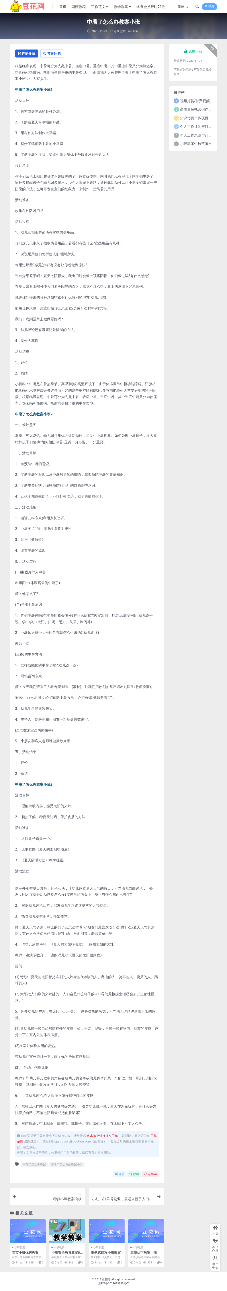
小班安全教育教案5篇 (65, 1254)
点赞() (150, 1174)
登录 (209, 6)
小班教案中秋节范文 (196, 143)
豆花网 (106, 1279)
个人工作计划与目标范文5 (200, 126)
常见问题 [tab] (54, 53)
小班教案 (120, 31)
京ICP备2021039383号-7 (113, 1283)
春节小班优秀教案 (25, 1252)
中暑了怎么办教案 (34, 1164)
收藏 (134, 1174)
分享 (119, 1174)
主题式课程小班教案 (106, 1252)
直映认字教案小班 (143, 1252)
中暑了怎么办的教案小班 (67, 1164)
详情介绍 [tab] (27, 53)
